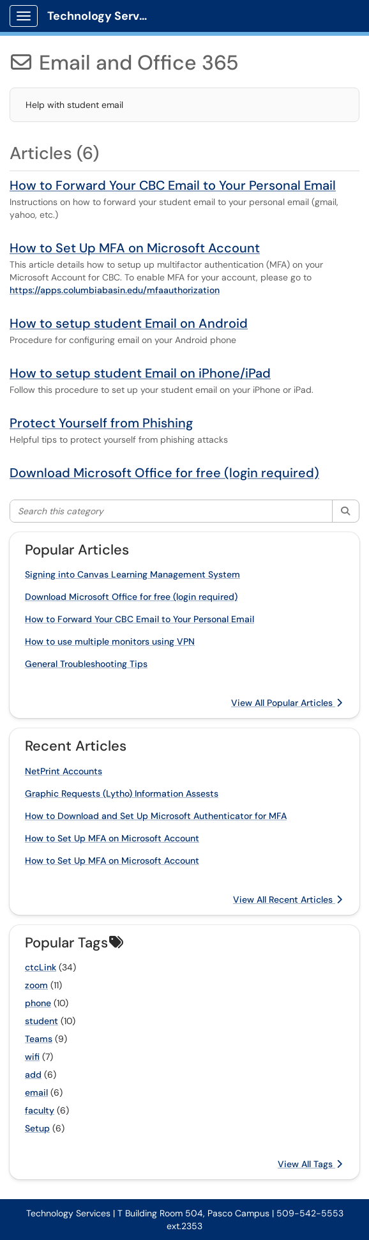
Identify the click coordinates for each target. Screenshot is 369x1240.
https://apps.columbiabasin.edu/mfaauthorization (115, 290)
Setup (37, 1128)
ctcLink (40, 967)
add (33, 1074)
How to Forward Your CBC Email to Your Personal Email (173, 185)
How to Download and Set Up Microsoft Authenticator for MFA (156, 816)
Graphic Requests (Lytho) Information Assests (121, 793)
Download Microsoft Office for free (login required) (164, 472)
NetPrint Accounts (63, 771)
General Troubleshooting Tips (86, 664)
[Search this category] (171, 511)
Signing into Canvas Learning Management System (132, 574)
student (41, 1021)
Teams (38, 1039)
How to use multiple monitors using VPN (110, 641)
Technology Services (103, 16)
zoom (36, 985)
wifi (32, 1056)
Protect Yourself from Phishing (101, 423)
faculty (39, 1110)
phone (38, 1003)
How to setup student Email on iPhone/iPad (140, 373)
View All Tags (310, 1164)
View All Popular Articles (286, 702)
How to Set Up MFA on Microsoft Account (135, 248)
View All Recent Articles (287, 899)
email (36, 1092)
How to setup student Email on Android (129, 323)
